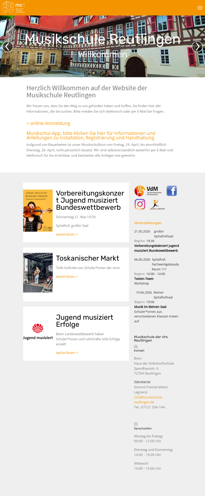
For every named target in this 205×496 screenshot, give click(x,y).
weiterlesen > (67, 234)
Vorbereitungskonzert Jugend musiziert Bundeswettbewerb (90, 200)
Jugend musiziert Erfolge (84, 321)
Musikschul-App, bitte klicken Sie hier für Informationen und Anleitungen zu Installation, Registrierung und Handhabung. (91, 135)
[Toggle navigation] (200, 7)
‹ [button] (7, 46)
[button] (94, 73)
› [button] (198, 46)
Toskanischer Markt (87, 258)
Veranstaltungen (148, 223)
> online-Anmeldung (48, 123)
